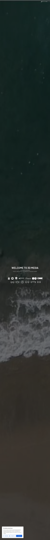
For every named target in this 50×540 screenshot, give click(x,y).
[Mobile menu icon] (49, 1)
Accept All (19, 535)
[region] (12, 532)
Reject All (12, 535)
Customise (6, 535)
